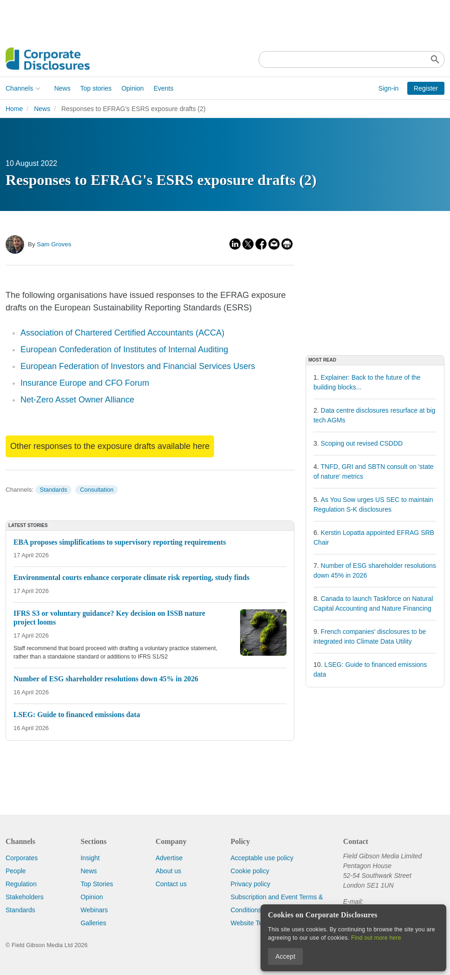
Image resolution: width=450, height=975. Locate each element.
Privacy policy (250, 884)
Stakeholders (25, 897)
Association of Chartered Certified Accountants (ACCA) (122, 332)
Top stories (96, 88)
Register (426, 88)
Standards (53, 489)
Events (164, 88)
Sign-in (388, 88)
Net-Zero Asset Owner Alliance (77, 399)
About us (168, 871)
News (62, 88)
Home (14, 108)
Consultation (96, 489)
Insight (89, 858)
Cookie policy (249, 871)
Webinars (94, 910)
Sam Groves (54, 244)
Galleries (93, 923)
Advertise (169, 858)
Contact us (171, 884)
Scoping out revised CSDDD (362, 443)
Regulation (21, 884)
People (16, 871)
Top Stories (96, 884)
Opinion (132, 88)
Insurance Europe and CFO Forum (84, 383)
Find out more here (376, 938)
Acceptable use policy (261, 858)
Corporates (22, 858)
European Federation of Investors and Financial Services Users (137, 366)
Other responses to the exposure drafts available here (109, 446)
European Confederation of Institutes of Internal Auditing (124, 349)
